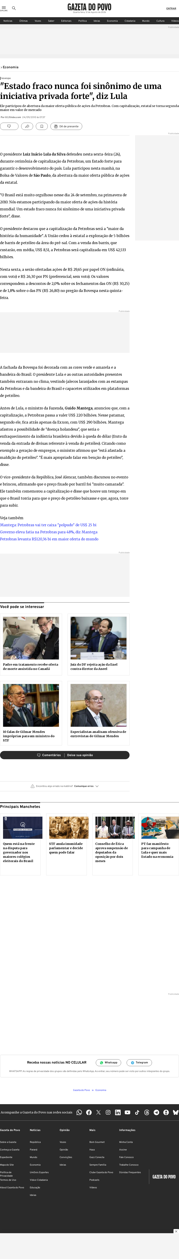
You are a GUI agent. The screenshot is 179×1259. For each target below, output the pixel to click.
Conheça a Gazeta (9, 1149)
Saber (51, 21)
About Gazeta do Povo (12, 1187)
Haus (92, 1149)
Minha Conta (126, 1142)
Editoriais (66, 21)
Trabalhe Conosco (129, 1165)
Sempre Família (97, 1165)
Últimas (23, 21)
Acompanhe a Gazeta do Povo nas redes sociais (36, 1112)
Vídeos (93, 1187)
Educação (35, 1187)
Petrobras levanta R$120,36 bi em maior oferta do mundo (49, 539)
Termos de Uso (8, 1180)
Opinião (64, 1149)
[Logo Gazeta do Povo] (89, 6)
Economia (112, 21)
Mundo (146, 21)
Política (82, 21)
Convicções (66, 1157)
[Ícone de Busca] (14, 8)
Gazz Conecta (96, 1157)
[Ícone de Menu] (4, 9)
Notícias (7, 21)
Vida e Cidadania (39, 1180)
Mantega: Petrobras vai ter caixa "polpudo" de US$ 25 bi (48, 525)
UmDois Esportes (39, 1172)
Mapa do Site (7, 1165)
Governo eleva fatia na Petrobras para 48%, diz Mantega (49, 532)
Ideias (97, 21)
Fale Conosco (126, 1157)
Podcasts (94, 1180)
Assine (123, 1149)
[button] (65, 787)
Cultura (160, 21)
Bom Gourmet (97, 1142)
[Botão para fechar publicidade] (176, 1232)
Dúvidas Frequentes (130, 1172)
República (35, 1142)
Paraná (33, 1149)
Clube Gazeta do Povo (101, 1172)
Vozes (38, 21)
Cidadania (130, 21)
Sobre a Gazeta (8, 1142)
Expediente (6, 1157)
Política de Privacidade (6, 1174)
